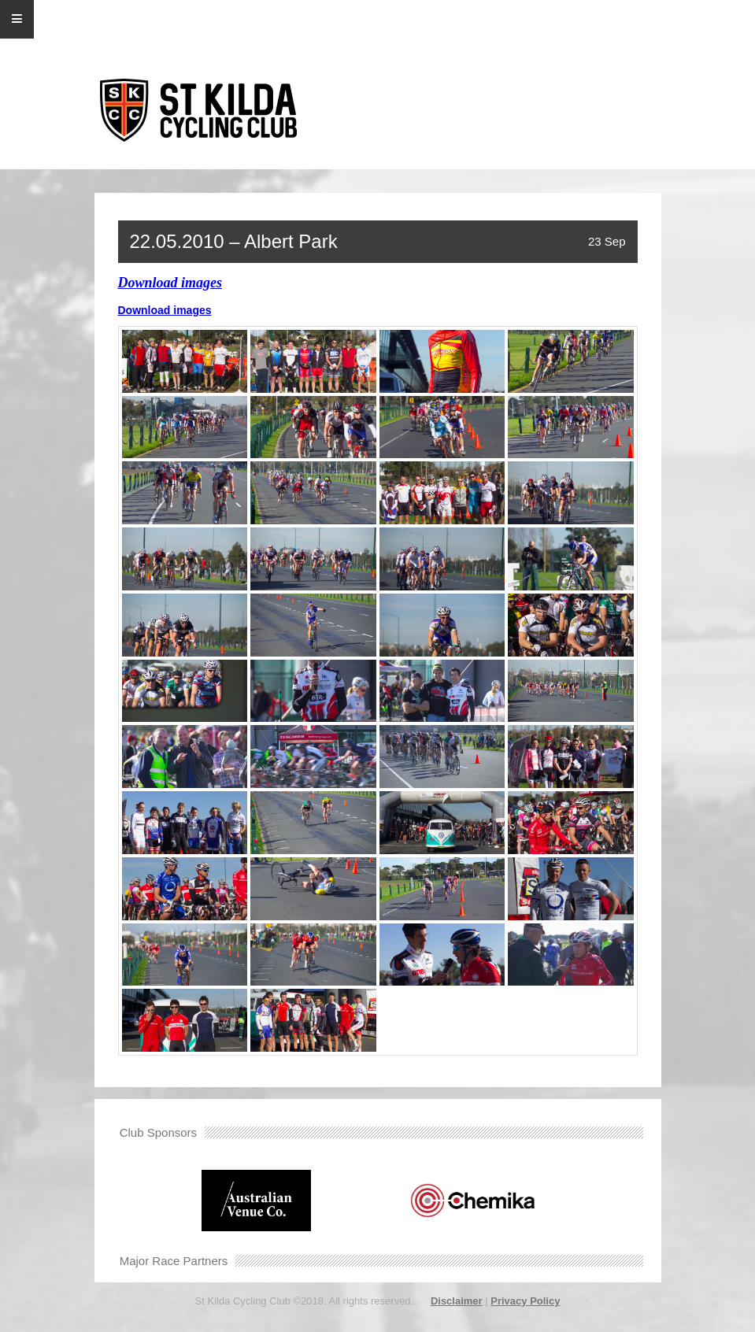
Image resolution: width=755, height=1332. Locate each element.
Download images (170, 282)
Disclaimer (457, 1301)
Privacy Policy (525, 1301)
